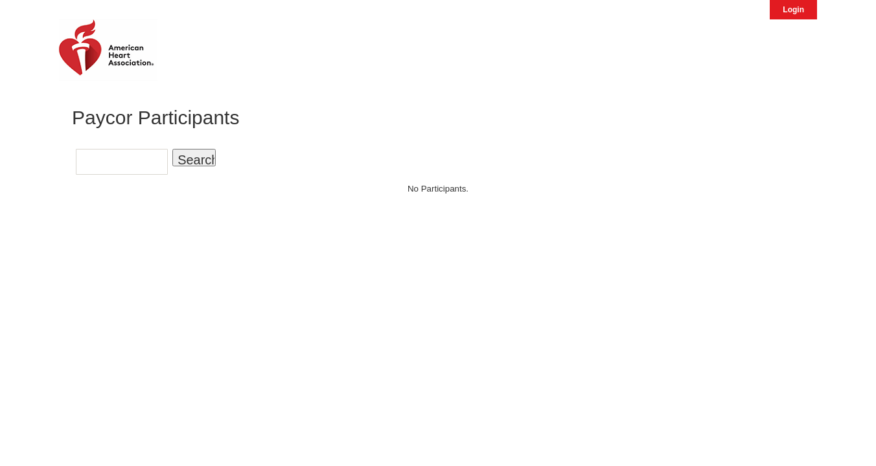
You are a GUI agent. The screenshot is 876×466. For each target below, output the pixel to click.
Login (793, 9)
